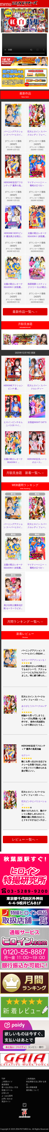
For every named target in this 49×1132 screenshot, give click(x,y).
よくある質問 (7, 1096)
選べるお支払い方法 (10, 1087)
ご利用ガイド (7, 1082)
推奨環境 (5, 1084)
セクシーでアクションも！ (34, 660)
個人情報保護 (31, 1087)
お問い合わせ (7, 1099)
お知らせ (5, 1093)
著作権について (32, 1090)
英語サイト (6, 1101)
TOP (3, 1079)
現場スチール (7, 1090)
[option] (24, 20)
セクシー (25, 755)
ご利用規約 (30, 1079)
